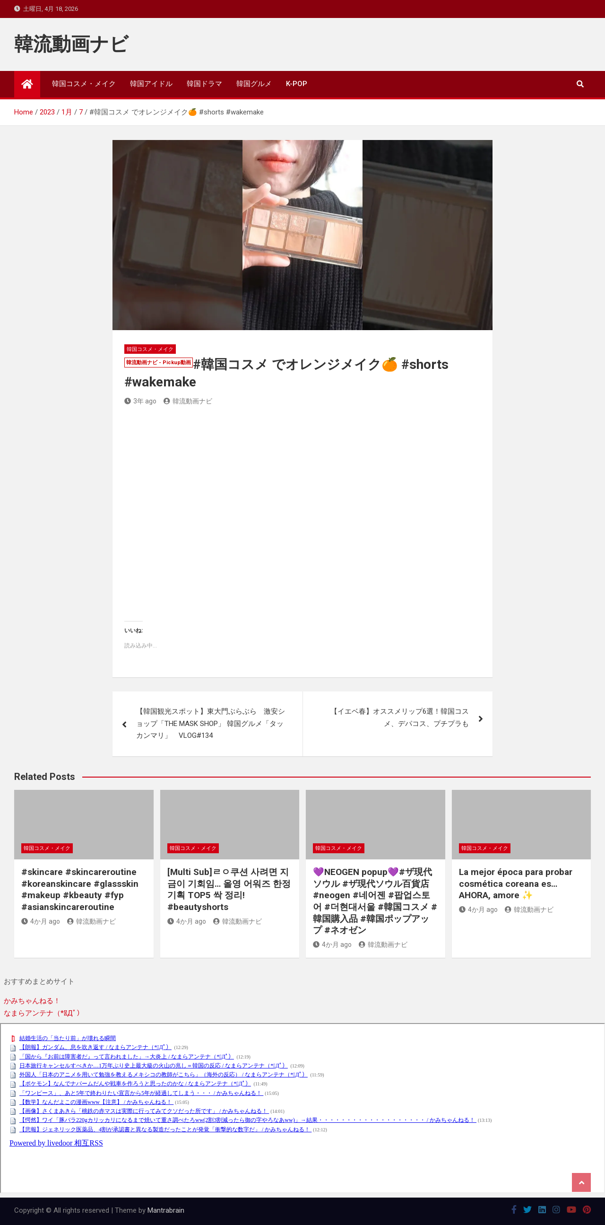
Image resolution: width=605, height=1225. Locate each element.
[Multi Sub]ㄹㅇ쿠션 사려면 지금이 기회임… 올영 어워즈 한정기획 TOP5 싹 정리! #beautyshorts (229, 889)
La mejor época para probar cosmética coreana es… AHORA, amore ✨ (515, 883)
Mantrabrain (165, 1210)
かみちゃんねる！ (32, 1001)
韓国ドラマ (204, 83)
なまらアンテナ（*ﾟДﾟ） (44, 1013)
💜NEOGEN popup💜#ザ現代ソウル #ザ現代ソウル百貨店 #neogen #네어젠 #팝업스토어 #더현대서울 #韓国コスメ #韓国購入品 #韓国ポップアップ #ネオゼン (375, 901)
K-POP (296, 83)
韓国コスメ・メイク (84, 83)
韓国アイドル (151, 83)
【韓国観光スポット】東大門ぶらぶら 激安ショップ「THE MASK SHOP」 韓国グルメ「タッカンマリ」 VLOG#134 (210, 723)
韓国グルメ (254, 83)
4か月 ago (40, 921)
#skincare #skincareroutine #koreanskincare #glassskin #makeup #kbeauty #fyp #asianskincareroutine (79, 889)
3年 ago (140, 401)
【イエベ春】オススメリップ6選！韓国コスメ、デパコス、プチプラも (399, 717)
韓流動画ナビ (71, 44)
